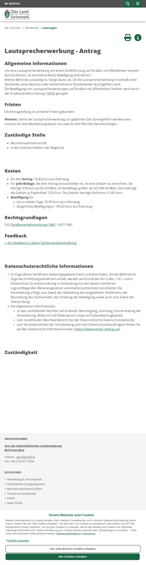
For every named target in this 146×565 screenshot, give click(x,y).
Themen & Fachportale (21, 493)
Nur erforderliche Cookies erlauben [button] (73, 548)
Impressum (89, 533)
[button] (17, 540)
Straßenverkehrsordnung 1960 (33, 225)
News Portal (14, 503)
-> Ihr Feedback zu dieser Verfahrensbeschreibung (41, 243)
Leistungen (48, 28)
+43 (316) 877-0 (25, 457)
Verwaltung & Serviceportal (24, 479)
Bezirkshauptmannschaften (24, 489)
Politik (11, 498)
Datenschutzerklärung (68, 533)
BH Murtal (30, 28)
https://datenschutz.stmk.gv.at (97, 329)
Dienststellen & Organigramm (26, 484)
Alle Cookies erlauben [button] (72, 556)
